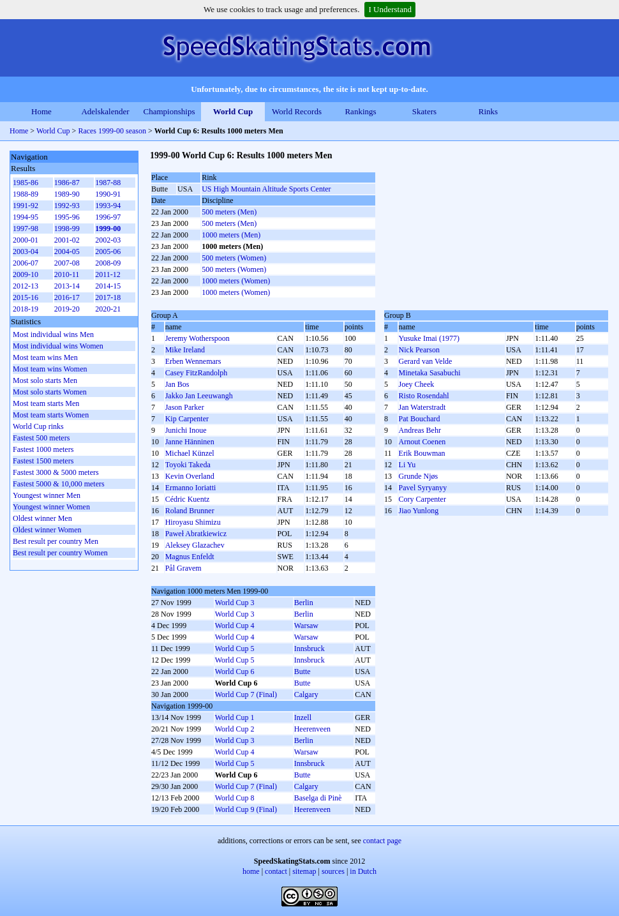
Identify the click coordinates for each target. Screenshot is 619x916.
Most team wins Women (50, 368)
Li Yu (407, 464)
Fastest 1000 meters (43, 449)
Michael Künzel (189, 453)
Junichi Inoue (186, 430)
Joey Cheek (417, 384)
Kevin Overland (189, 476)
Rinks (488, 111)
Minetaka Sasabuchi (430, 372)
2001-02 (67, 240)
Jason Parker (184, 407)
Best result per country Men (55, 541)
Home (41, 111)
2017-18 (108, 297)
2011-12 (108, 274)
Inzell (302, 717)
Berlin (303, 602)
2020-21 (108, 308)
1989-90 (67, 194)
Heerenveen (312, 729)
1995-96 (67, 217)
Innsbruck (309, 648)
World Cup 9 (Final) (246, 809)
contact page (382, 840)
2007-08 (67, 263)
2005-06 (108, 251)
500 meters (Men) (229, 211)
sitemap (304, 871)
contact (276, 871)
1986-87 (67, 182)
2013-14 (67, 286)
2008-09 (108, 263)
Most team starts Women (51, 414)
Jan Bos (177, 384)
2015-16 (25, 297)
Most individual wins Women (58, 346)
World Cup (233, 111)
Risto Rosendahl (424, 395)
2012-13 (25, 286)
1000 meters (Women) (236, 280)
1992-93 (67, 205)
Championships (169, 111)
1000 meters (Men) (231, 234)
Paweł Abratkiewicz (196, 533)
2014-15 (108, 286)
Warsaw (306, 625)
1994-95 (25, 217)
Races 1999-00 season (112, 130)
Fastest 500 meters (41, 437)
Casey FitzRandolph (196, 372)
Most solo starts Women (50, 391)
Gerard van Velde (425, 361)
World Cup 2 (235, 729)
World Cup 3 (235, 602)
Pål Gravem (183, 568)
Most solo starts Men (45, 380)
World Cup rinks (38, 426)
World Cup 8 (235, 797)
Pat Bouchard (419, 418)
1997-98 (25, 228)
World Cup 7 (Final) (246, 694)
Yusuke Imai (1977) (429, 338)
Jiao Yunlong (419, 510)
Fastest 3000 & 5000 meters (56, 472)
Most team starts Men (46, 403)
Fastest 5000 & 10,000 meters (59, 483)
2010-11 (67, 274)
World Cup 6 (235, 671)
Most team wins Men (45, 357)
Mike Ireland (185, 349)
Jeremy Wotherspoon (197, 338)
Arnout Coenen (422, 441)
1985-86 (25, 182)
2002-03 (108, 240)
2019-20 (67, 308)
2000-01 (25, 240)
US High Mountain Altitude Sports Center (266, 188)
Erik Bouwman (422, 453)
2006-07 (25, 263)
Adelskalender (105, 111)
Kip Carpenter (187, 418)
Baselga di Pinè (318, 797)
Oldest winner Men (42, 518)
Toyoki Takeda (188, 464)
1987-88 (108, 182)
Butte (302, 671)
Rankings (360, 111)
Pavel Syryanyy (423, 487)
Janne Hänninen (189, 441)
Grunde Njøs (418, 476)
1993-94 (108, 205)
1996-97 (108, 217)
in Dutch (363, 871)
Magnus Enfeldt (189, 556)
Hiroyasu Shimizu (193, 522)
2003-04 (25, 251)
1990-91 (108, 194)
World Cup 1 (235, 717)
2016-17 (67, 297)
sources (333, 871)
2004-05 (67, 251)
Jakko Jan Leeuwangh (199, 395)
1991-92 (25, 205)
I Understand (390, 9)
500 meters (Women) (234, 257)
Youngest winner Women (51, 506)
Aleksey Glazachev (195, 545)
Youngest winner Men (46, 495)
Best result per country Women (60, 552)
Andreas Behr (420, 430)
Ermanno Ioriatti (190, 487)
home (251, 871)
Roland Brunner (189, 510)
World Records (297, 111)
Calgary (306, 694)
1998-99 (67, 228)
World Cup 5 (235, 648)
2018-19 (25, 308)
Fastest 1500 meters (43, 460)
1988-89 (25, 194)
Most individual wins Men (53, 334)
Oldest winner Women (47, 529)
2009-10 (25, 274)
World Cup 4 (235, 625)
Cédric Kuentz (187, 499)
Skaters (424, 111)
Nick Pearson (419, 349)
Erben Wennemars (193, 361)
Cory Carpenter (422, 499)
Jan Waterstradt (422, 407)
